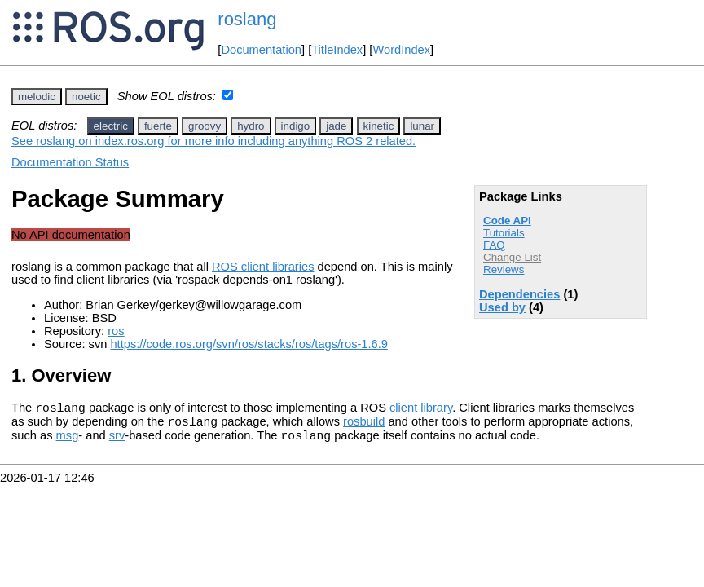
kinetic (378, 126)
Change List (512, 257)
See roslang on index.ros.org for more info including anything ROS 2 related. (213, 141)
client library (420, 410)
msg (67, 442)
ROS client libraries (263, 266)
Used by (502, 307)
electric (111, 126)
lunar (422, 126)
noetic (86, 96)
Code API (507, 220)
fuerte (158, 126)
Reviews (503, 269)
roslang (247, 19)
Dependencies (519, 294)
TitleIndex (337, 49)
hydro (250, 126)
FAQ (494, 245)
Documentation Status (70, 162)
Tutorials (504, 233)
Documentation (261, 49)
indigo (295, 126)
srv (117, 442)
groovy (204, 126)
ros (116, 331)
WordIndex (401, 49)
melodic (36, 96)
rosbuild (364, 426)
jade (336, 126)
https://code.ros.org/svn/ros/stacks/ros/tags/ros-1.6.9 (249, 344)
